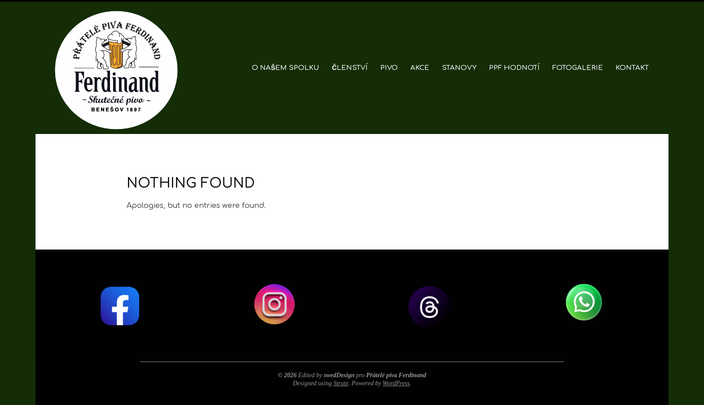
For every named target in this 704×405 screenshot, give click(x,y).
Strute (340, 383)
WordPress (396, 383)
